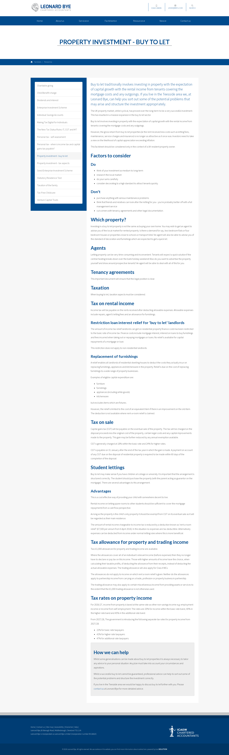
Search (192, 7)
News (163, 20)
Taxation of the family (47, 185)
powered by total (157, 749)
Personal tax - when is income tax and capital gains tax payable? (58, 146)
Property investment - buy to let (52, 155)
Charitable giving (45, 85)
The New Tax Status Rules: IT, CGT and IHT (57, 129)
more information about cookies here (133, 749)
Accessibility (59, 727)
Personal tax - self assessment (51, 136)
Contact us (185, 20)
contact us (99, 688)
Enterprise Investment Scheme (52, 107)
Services (84, 20)
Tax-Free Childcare (46, 192)
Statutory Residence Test (49, 177)
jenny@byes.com (175, 7)
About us (60, 20)
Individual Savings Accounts (50, 114)
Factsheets (111, 20)
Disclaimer (69, 727)
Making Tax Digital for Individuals (52, 122)
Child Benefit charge (47, 92)
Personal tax (48, 62)
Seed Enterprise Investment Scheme (55, 170)
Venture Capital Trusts (47, 199)
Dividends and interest (47, 100)
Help (76, 727)
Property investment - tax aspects (53, 163)
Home (40, 20)
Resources (139, 20)
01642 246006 (156, 7)
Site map (49, 727)
